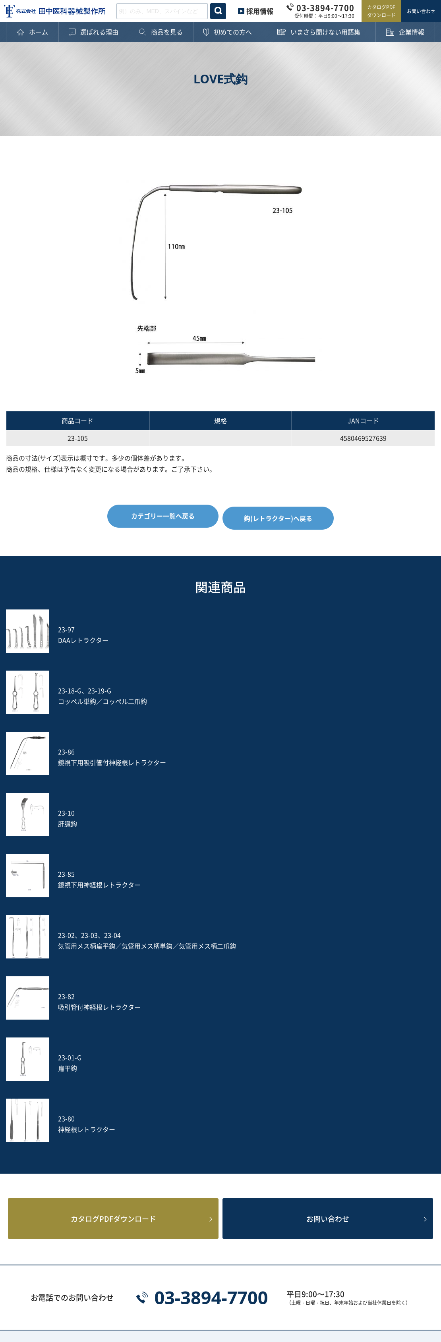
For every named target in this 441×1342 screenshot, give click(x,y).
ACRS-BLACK (289, 1153)
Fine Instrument (121, 1153)
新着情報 (29, 1171)
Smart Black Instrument (393, 1153)
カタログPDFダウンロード (381, 11)
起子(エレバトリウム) (128, 1092)
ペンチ (106, 1065)
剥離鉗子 (196, 1032)
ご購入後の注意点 (41, 1072)
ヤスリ (279, 1119)
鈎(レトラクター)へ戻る (280, 516)
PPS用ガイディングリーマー (214, 1156)
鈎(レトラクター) (208, 1079)
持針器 (366, 1065)
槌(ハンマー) (375, 1092)
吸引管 (193, 1119)
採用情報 (259, 11)
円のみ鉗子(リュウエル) (304, 1046)
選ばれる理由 (35, 1032)
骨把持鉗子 (373, 1046)
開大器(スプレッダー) (301, 1079)
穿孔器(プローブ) (381, 1032)
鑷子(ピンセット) (294, 1106)
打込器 (106, 1119)
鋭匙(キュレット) (294, 1092)
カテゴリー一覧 (99, 1017)
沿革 (22, 1142)
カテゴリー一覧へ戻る (160, 516)
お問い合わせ (421, 11)
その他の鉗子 (203, 1065)
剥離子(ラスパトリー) (215, 1092)
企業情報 (29, 1102)
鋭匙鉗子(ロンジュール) (131, 1046)
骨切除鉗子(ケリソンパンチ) (216, 1049)
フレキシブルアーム (298, 1139)
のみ (363, 1106)
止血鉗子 (110, 1032)
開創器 (366, 1079)
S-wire (107, 1139)
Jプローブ (198, 1139)
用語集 (25, 1086)
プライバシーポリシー (38, 1285)
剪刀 (103, 1079)
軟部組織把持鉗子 (295, 1032)
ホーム (25, 1017)
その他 (106, 1173)
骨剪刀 (279, 1065)
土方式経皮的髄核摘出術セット (388, 1123)
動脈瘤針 (196, 1106)
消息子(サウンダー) (125, 1106)
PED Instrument (381, 1139)
